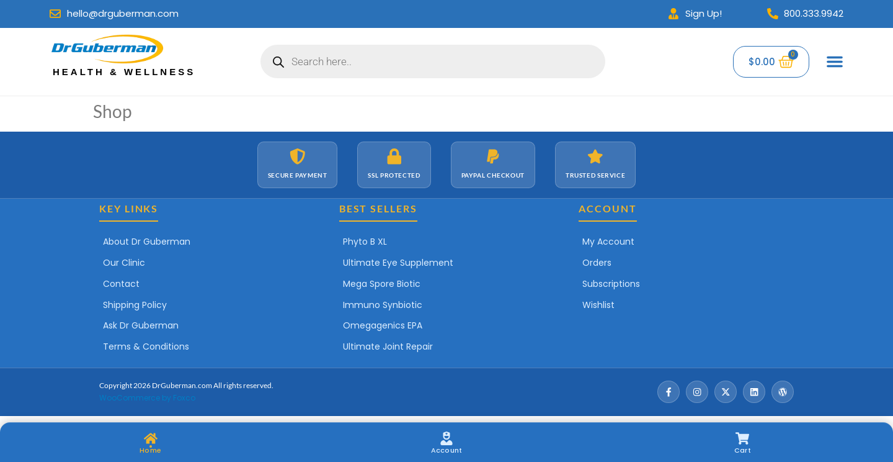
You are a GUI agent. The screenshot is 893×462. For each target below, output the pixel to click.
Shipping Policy (135, 305)
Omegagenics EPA (382, 325)
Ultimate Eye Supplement (398, 262)
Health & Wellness (124, 71)
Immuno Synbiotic (382, 305)
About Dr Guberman (146, 241)
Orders (596, 262)
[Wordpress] (782, 392)
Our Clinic (124, 262)
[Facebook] (668, 392)
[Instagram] (697, 392)
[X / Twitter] (725, 392)
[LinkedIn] (754, 392)
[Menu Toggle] (834, 61)
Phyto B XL (365, 241)
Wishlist (598, 305)
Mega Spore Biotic (381, 284)
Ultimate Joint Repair (388, 346)
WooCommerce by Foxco (147, 397)
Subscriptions (611, 284)
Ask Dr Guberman (141, 325)
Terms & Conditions (146, 346)
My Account (608, 241)
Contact (121, 284)
